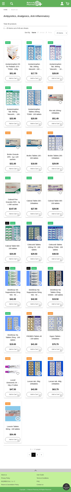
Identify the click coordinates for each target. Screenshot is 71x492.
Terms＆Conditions (43, 478)
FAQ (38, 481)
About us (4, 475)
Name (34, 32)
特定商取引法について (8, 481)
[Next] (41, 455)
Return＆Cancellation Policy (10, 484)
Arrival (42, 32)
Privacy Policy (5, 478)
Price (50, 32)
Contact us (40, 484)
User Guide (40, 475)
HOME (5, 9)
